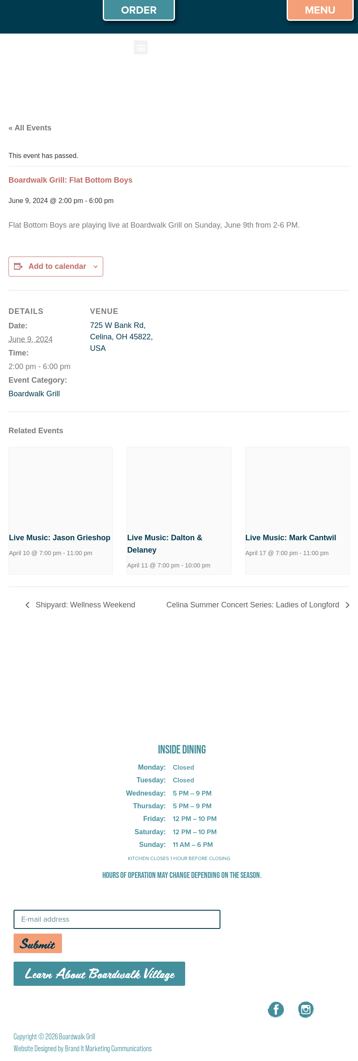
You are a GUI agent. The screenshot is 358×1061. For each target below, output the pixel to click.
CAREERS (133, 1008)
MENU (89, 1008)
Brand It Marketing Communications (108, 1048)
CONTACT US (190, 1008)
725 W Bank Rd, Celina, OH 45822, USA (121, 337)
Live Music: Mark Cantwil (290, 537)
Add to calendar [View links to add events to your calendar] (57, 266)
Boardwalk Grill (34, 393)
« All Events (29, 128)
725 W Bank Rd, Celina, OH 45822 (168, 726)
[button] (141, 47)
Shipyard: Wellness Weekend (84, 605)
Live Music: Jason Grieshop (59, 537)
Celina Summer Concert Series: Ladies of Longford (253, 605)
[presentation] (61, 486)
